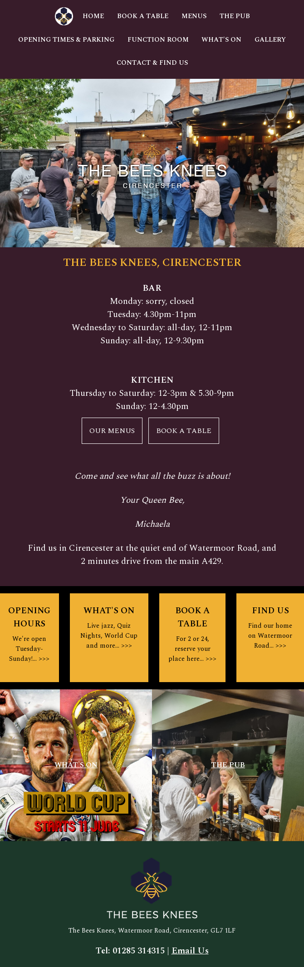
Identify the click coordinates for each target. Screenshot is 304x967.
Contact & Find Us (152, 63)
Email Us (190, 950)
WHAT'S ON (76, 765)
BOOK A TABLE (183, 430)
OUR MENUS (112, 430)
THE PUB (228, 765)
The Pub (235, 16)
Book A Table (142, 16)
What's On (221, 40)
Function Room (158, 40)
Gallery (270, 40)
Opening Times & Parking (66, 40)
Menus (193, 16)
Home (93, 16)
